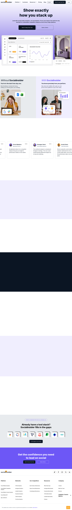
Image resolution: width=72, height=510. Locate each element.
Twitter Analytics (18, 496)
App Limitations (4, 497)
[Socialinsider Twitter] (65, 472)
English (50, 2)
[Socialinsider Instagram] (62, 472)
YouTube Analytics (19, 499)
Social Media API (4, 494)
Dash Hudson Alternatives (35, 485)
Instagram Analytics (19, 488)
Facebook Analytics (19, 493)
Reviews (60, 491)
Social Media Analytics (5, 485)
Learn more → (35, 507)
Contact (60, 485)
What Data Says (47, 485)
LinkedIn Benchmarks (48, 496)
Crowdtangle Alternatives (35, 491)
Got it (68, 507)
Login (69, 2)
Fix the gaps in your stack (36, 441)
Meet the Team (61, 488)
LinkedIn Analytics (18, 491)
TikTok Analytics (18, 485)
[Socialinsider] (6, 2)
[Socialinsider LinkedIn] (69, 472)
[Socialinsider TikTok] (54, 472)
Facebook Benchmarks (48, 491)
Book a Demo (45, 27)
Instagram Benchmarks (48, 488)
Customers (25, 2)
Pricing (40, 2)
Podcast (45, 499)
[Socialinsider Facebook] (58, 472)
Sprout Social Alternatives (35, 488)
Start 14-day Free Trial (59, 2)
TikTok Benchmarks (48, 493)
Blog (45, 2)
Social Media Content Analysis (7, 492)
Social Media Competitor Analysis (6, 489)
